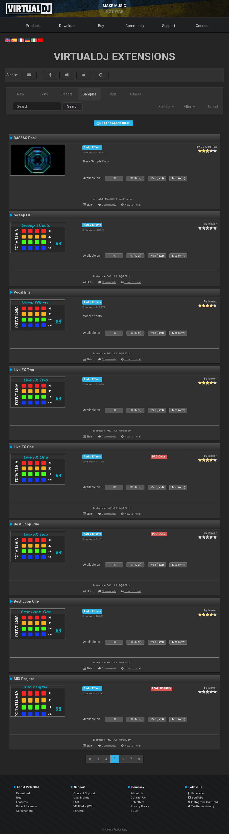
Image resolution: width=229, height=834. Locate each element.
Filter (189, 107)
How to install (132, 204)
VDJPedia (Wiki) (84, 806)
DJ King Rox (209, 146)
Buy (101, 26)
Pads (112, 94)
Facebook (196, 793)
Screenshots (24, 811)
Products (33, 26)
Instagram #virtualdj (203, 802)
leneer (212, 224)
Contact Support (84, 793)
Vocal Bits (22, 292)
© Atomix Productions (114, 829)
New (20, 94)
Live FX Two (24, 370)
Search (73, 106)
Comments (109, 204)
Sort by (166, 107)
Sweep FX (22, 215)
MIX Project (24, 679)
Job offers (137, 802)
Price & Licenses (26, 806)
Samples (90, 94)
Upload (212, 107)
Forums (78, 811)
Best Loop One (26, 601)
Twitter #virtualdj (201, 806)
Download (67, 26)
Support (168, 26)
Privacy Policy (140, 806)
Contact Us (138, 797)
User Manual (81, 797)
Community (134, 26)
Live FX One (24, 447)
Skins (43, 94)
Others (135, 94)
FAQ (76, 802)
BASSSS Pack (25, 138)
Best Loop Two (26, 524)
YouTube (195, 797)
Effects (67, 94)
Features (22, 802)
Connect (203, 26)
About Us (137, 793)
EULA (134, 811)
